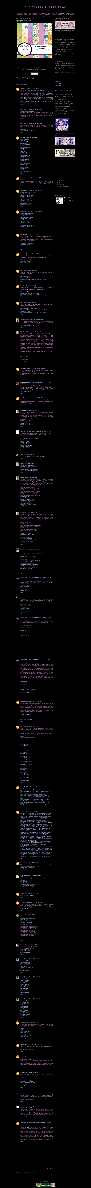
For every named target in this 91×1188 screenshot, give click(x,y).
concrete (47, 101)
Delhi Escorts (23, 681)
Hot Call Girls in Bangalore (27, 559)
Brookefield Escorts (25, 908)
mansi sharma (24, 726)
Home (31, 1169)
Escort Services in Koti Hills (27, 935)
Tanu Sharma (24, 597)
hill (37, 97)
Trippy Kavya (24, 862)
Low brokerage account (26, 1084)
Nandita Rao (23, 410)
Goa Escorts (23, 148)
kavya (22, 137)
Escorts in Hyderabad (25, 442)
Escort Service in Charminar (27, 924)
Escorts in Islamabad (25, 714)
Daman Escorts (24, 981)
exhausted (48, 93)
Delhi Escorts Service (25, 882)
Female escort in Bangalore (27, 465)
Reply (21, 104)
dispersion (38, 93)
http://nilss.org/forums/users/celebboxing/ (30, 793)
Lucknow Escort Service (26, 950)
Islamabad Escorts (25, 701)
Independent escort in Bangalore (28, 466)
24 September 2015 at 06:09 (35, 109)
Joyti (21, 914)
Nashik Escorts (24, 988)
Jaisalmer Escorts (25, 1011)
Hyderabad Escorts (25, 163)
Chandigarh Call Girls (25, 605)
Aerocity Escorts (24, 589)
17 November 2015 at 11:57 (35, 211)
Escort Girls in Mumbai (26, 196)
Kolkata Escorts (24, 157)
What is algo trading (25, 1080)
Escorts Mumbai (24, 160)
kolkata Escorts (24, 964)
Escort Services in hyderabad (27, 918)
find (48, 97)
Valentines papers (62, 189)
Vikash (22, 893)
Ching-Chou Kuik (59, 13)
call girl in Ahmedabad (26, 764)
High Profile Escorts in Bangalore (28, 567)
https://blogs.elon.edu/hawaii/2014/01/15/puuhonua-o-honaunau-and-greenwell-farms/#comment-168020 (34, 834)
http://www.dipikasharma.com (27, 111)
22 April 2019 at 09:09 (45, 431)
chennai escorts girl (25, 421)
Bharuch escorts (24, 779)
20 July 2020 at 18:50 (36, 701)
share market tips (27, 1048)
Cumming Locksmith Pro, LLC (28, 1056)
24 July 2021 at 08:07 (34, 958)
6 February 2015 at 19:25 (32, 88)
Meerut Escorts (24, 1006)
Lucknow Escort (24, 949)
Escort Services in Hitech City (28, 930)
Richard (22, 1022)
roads (21, 93)
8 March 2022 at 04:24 (43, 1056)
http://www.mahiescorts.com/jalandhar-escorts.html (33, 312)
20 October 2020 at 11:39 (31, 893)
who (32, 90)
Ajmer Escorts (24, 1010)
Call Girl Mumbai (24, 199)
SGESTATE (23, 1092)
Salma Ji (22, 787)
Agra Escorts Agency (26, 368)
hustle (35, 91)
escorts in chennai (25, 423)
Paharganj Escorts (25, 692)
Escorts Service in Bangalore (27, 867)
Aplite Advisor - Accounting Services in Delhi (32, 1122)
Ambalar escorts (24, 752)
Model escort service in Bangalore (29, 469)
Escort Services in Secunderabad (29, 927)
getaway (37, 101)
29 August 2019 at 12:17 (33, 549)
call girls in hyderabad (26, 922)
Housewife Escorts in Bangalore (28, 557)
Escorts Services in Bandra (27, 195)
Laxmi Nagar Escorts (25, 586)
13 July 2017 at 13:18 (31, 302)
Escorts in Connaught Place (27, 689)
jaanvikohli (23, 549)
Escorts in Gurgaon (25, 446)
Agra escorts (23, 757)
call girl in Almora (24, 769)
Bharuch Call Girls (25, 777)
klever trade (23, 1072)
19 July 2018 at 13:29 (39, 319)
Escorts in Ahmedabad (26, 445)
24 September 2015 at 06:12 (35, 123)
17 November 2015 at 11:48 (35, 190)
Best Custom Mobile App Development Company (33, 1106)
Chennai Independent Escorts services (31, 382)
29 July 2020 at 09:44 (31, 811)
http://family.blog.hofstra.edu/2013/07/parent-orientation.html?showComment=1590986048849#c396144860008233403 (36, 814)
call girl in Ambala (24, 753)
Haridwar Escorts (24, 992)
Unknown (23, 234)
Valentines (58, 85)
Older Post (50, 1169)
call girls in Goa (24, 359)
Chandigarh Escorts (25, 604)
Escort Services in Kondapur (27, 931)
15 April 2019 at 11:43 (33, 410)
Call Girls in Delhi (46, 183)
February (60, 184)
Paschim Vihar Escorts (26, 590)
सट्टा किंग (22, 1028)
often (24, 91)
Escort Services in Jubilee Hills (28, 934)
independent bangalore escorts (28, 504)
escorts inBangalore (25, 497)
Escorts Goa (23, 169)
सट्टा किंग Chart (23, 1030)
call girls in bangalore (25, 501)
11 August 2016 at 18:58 (32, 253)
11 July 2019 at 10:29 (31, 512)
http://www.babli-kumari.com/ (27, 291)
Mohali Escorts (24, 607)
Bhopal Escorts (24, 986)
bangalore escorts (25, 496)
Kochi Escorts (23, 1004)
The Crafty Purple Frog (46, 7)
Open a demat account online (28, 1082)
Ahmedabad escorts (25, 763)
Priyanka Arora (24, 177)
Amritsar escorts (24, 745)
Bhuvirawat (23, 331)
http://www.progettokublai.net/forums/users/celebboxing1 (34, 795)
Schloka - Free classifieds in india (29, 431)
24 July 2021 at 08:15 (34, 998)
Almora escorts (24, 768)
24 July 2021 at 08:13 (34, 976)
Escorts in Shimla (24, 447)
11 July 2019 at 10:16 (31, 477)
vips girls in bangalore (26, 503)
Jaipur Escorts (24, 140)
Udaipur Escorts (24, 980)
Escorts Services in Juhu (26, 193)
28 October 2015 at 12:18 (35, 177)
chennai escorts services (26, 420)
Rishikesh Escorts (25, 1014)
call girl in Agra (24, 759)
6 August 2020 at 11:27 (34, 862)
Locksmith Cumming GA (26, 1058)
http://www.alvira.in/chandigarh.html (29, 293)
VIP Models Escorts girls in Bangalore (30, 560)
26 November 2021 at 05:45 (32, 1022)
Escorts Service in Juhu (26, 218)
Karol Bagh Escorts (25, 695)
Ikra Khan (23, 270)
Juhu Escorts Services (26, 200)
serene (29, 95)
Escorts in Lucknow (25, 439)
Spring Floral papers (63, 186)
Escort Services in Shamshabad (28, 926)
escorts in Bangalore (25, 533)
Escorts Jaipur (24, 146)
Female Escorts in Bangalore (27, 565)
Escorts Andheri (24, 167)
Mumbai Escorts (24, 156)
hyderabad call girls (25, 919)
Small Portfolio (24, 1085)
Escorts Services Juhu (26, 197)
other (25, 97)
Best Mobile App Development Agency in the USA (34, 1112)
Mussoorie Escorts (25, 1000)
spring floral (30, 78)
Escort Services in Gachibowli (28, 928)
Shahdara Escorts (25, 585)
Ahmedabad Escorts (25, 142)
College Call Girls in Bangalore (28, 561)
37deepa (22, 88)
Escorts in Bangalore (25, 868)
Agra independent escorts (27, 375)
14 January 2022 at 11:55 (34, 1044)
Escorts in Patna (24, 441)
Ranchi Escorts (24, 1003)
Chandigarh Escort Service (27, 243)
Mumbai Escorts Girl (25, 204)
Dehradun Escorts (25, 611)
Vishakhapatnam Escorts (26, 967)
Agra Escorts (23, 143)
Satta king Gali (24, 1032)
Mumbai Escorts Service (26, 213)
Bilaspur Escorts (24, 984)
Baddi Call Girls (24, 772)
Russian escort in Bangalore (27, 468)
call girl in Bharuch (25, 780)
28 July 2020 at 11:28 (31, 787)
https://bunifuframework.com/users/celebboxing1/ (33, 805)
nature (22, 99)
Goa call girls (23, 361)
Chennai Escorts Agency (26, 391)
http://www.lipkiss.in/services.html (29, 308)
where (47, 94)
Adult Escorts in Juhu (25, 203)
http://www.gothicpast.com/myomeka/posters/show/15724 (35, 791)
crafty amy (68, 197)
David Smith (23, 1044)
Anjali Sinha (23, 190)
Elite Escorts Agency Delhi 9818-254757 (31, 577)
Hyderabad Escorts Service (27, 921)
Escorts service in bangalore (27, 556)
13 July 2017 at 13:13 (31, 285)
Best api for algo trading (26, 1081)
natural (41, 95)
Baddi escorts (23, 773)
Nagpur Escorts (24, 990)
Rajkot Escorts (24, 982)
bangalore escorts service (27, 499)
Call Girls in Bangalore (26, 568)
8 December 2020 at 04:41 (35, 902)
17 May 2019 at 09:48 (29, 463)
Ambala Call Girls (24, 751)
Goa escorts (23, 353)
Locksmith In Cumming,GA (27, 1059)
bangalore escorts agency (27, 500)
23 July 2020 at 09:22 (34, 726)
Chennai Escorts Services (27, 325)
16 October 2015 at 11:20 (30, 137)
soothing (25, 98)
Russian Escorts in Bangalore (28, 563)
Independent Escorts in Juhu (27, 225)
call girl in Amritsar (25, 747)
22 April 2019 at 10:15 (29, 454)
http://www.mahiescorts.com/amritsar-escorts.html (33, 279)
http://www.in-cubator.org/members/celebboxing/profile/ (34, 799)
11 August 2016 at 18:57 (32, 234)
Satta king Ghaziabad (25, 1034)
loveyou (22, 944)
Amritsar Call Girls (25, 744)
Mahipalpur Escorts (25, 687)
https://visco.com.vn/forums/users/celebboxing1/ (32, 794)
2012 (58, 182)
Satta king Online (24, 1038)
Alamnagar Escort (25, 952)
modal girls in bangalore (26, 505)
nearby (40, 90)
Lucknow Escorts (24, 139)
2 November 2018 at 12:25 (34, 331)
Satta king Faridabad (25, 1035)
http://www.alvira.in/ (25, 276)
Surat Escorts (23, 151)
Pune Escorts (23, 165)
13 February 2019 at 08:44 (39, 368)
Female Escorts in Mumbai (27, 219)
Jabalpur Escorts (24, 985)
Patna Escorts (24, 989)
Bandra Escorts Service (26, 214)
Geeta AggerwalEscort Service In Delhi (30, 884)
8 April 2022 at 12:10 (32, 1072)
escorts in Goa (24, 356)
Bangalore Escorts (25, 144)
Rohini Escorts (24, 587)
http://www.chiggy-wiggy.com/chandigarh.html (32, 294)
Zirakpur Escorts (24, 608)
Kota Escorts (23, 1015)
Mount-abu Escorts (25, 1012)
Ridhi (21, 463)
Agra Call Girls (24, 756)
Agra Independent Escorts (27, 403)
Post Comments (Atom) (29, 1172)
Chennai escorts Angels (27, 319)
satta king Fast (24, 1036)
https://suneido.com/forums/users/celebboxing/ (32, 801)
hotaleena (23, 477)
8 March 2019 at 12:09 (38, 397)
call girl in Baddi (24, 775)
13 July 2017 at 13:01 (31, 270)
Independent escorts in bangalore (29, 564)
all (30, 94)
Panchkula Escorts (25, 609)
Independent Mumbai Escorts (27, 201)
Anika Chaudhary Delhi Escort (28, 885)
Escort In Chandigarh (25, 244)
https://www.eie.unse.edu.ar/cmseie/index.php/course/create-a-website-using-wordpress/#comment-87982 (36, 836)
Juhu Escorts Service (25, 215)
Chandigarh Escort (25, 245)
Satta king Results (25, 1031)
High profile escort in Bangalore (28, 470)
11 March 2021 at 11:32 (31, 944)
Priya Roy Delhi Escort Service (28, 886)
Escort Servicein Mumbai (26, 217)
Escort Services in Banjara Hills (28, 932)
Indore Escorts (24, 1007)
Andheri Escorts (24, 970)
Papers (23, 78)
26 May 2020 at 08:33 (33, 597)
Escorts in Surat (24, 443)
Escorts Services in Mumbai (27, 192)
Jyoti (21, 454)
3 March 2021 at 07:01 (29, 914)
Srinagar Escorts (24, 1002)
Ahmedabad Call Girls (26, 761)
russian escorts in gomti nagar (28, 895)
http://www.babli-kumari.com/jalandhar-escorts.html (33, 309)
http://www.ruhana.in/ (25, 311)
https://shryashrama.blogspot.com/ (30, 875)
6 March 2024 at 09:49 (33, 1092)
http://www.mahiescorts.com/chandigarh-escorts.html (33, 295)
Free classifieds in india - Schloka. (29, 438)
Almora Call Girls (24, 767)
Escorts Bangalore (25, 152)
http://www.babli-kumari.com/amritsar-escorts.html (33, 277)
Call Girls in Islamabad (26, 719)
